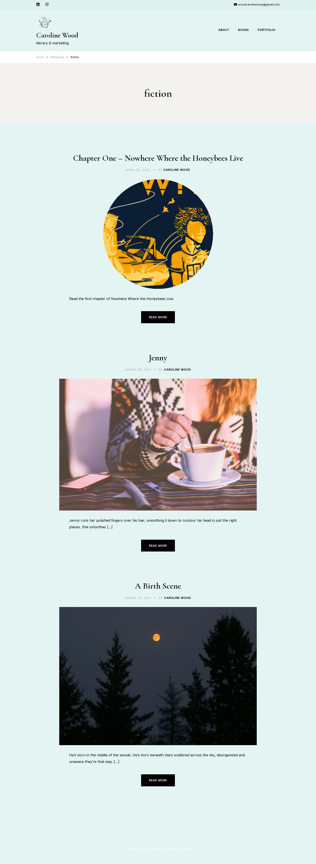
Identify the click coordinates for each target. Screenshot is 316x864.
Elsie (156, 848)
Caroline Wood (57, 35)
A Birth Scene (158, 586)
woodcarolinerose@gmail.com (257, 4)
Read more (158, 317)
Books (243, 30)
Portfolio (266, 30)
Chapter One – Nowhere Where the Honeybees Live (158, 158)
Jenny (158, 358)
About (223, 30)
